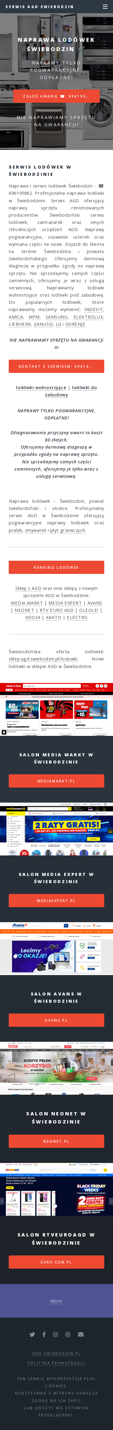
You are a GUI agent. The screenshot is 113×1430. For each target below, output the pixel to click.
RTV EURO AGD (57, 610)
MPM (34, 317)
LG (58, 324)
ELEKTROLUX (88, 317)
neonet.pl (56, 1141)
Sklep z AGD (28, 588)
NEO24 (32, 617)
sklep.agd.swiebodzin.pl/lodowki (43, 659)
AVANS (94, 603)
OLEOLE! (88, 610)
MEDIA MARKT (27, 603)
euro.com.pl (56, 1262)
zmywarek (35, 530)
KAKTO (53, 617)
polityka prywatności (57, 1363)
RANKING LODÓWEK (56, 567)
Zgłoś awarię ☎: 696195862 (59, 96)
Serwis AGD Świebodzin (39, 6)
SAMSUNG (57, 317)
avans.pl (56, 1020)
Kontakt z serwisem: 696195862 (60, 366)
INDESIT (93, 309)
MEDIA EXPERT (65, 603)
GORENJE (75, 324)
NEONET (24, 610)
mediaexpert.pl (56, 900)
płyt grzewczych (67, 530)
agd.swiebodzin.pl (56, 1353)
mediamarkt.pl (56, 781)
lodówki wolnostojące (41, 387)
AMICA (16, 317)
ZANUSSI (43, 324)
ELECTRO (77, 617)
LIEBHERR (20, 324)
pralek (15, 530)
